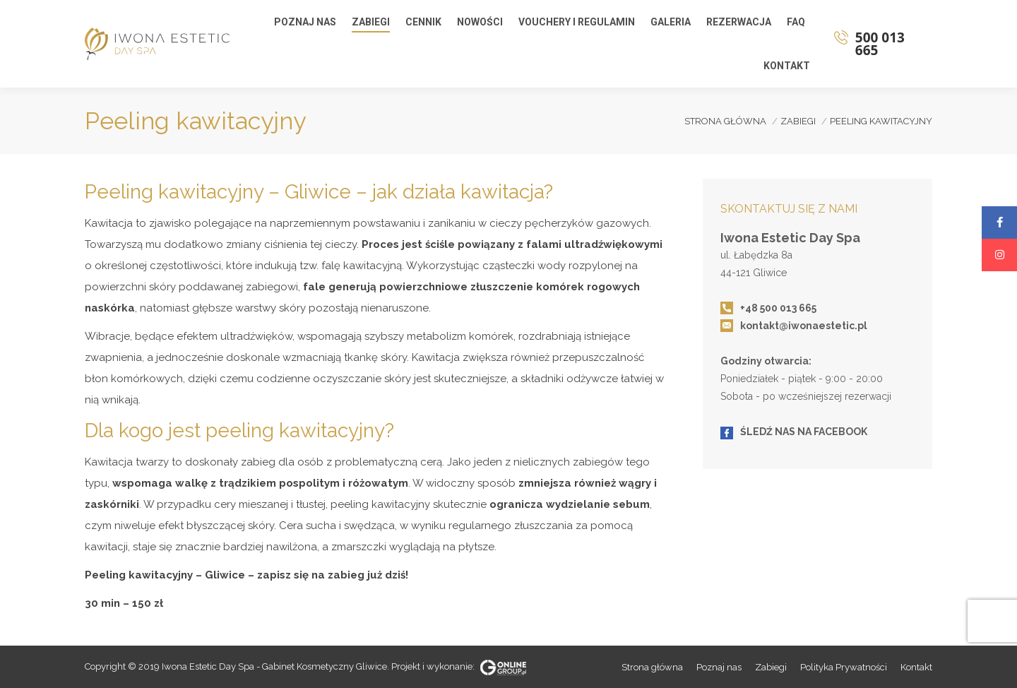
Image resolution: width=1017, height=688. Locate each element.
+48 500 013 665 (778, 308)
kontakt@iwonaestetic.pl (803, 325)
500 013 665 (890, 43)
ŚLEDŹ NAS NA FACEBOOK (803, 431)
